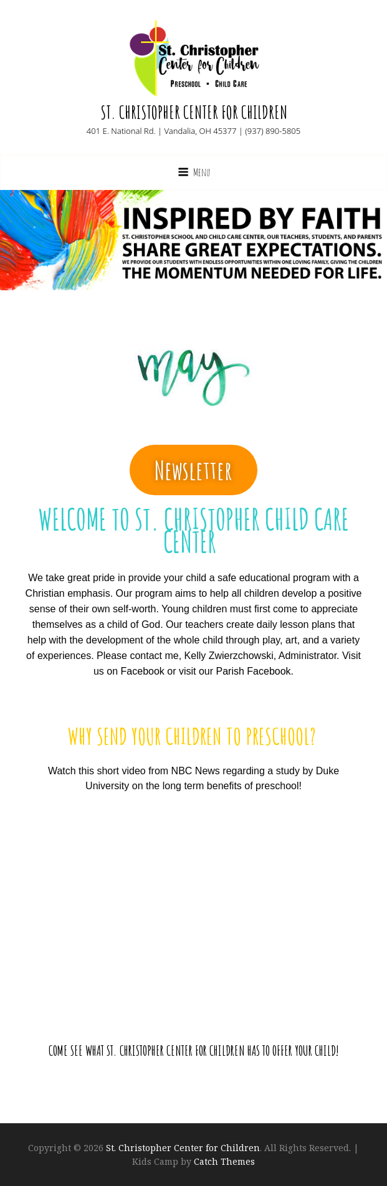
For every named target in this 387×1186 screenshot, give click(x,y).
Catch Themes (224, 1161)
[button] (193, 470)
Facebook (143, 671)
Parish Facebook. (255, 671)
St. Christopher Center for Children (193, 112)
